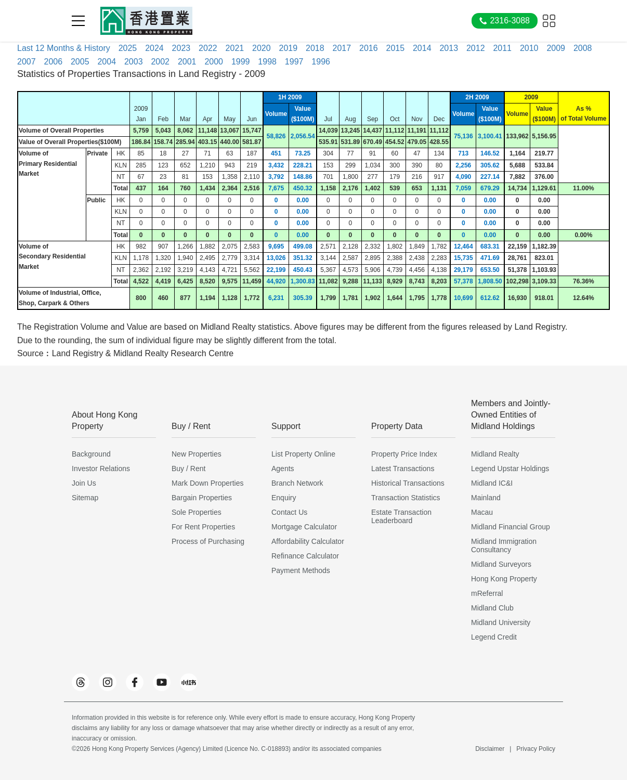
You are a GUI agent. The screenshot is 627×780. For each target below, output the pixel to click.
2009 (555, 48)
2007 (26, 61)
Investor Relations (101, 468)
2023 (181, 48)
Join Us (84, 483)
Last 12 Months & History (63, 48)
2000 (213, 61)
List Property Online (303, 454)
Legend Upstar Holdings (510, 468)
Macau (482, 512)
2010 (529, 48)
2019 (288, 48)
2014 (422, 48)
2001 (187, 61)
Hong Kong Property (504, 579)
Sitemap (85, 497)
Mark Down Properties (208, 483)
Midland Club (492, 608)
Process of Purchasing (208, 541)
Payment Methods (300, 570)
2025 (128, 48)
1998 (267, 61)
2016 (368, 48)
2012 (475, 48)
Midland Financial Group (510, 527)
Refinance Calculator (305, 556)
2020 (261, 48)
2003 (133, 61)
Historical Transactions (408, 483)
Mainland (486, 497)
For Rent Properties (203, 527)
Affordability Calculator (307, 541)
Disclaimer (489, 748)
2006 (53, 61)
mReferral (487, 593)
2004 (106, 61)
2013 (448, 48)
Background (91, 454)
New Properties (196, 454)
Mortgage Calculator (304, 527)
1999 (240, 61)
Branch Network (297, 483)
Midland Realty (495, 454)
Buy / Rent (188, 468)
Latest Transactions (402, 468)
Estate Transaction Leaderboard (401, 516)
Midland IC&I (492, 483)
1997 (294, 61)
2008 (582, 48)
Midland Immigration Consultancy (504, 545)
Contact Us (289, 512)
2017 (342, 48)
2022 (208, 48)
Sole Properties (196, 512)
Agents (282, 468)
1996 (320, 61)
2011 (502, 48)
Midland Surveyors (501, 564)
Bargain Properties (202, 497)
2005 (80, 61)
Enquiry (283, 497)
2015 (395, 48)
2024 (154, 48)
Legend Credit (494, 637)
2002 (160, 61)
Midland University (500, 622)
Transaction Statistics (405, 497)
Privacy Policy (535, 748)
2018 (315, 48)
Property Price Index (404, 454)
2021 (235, 48)
